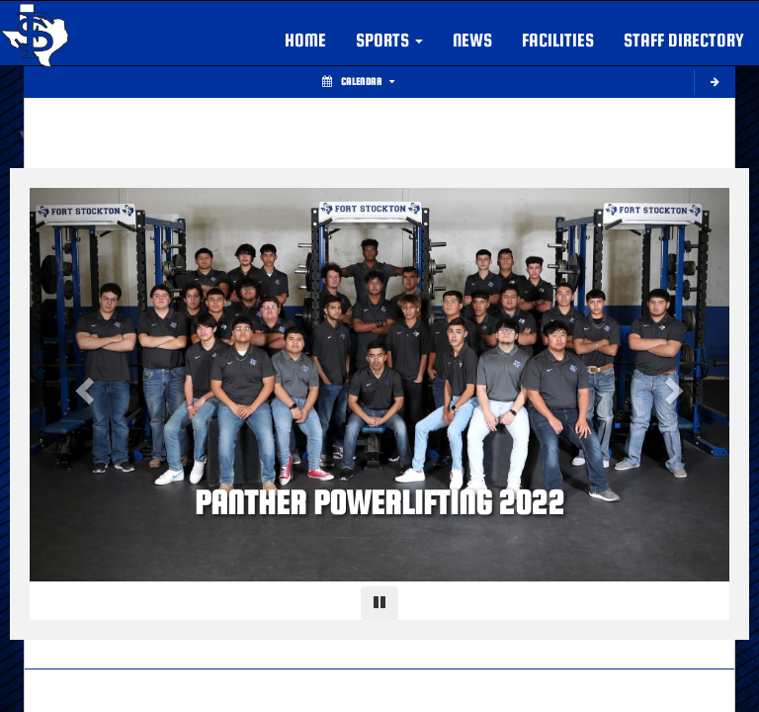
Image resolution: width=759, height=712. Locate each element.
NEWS (472, 40)
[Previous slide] (82, 384)
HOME (305, 40)
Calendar (358, 81)
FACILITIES (558, 40)
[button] (389, 40)
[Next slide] (677, 384)
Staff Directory (684, 40)
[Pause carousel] (379, 603)
